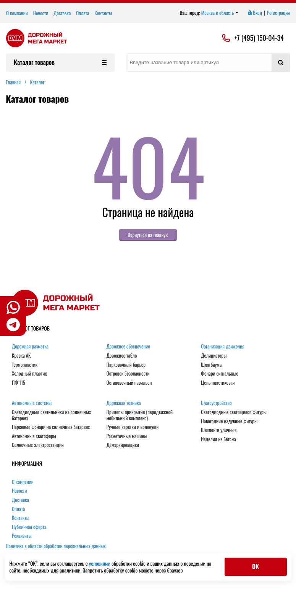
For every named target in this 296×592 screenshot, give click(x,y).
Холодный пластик (29, 374)
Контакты (103, 13)
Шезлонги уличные (218, 430)
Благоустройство (216, 403)
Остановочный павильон (129, 383)
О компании (17, 13)
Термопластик (24, 365)
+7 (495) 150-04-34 (259, 38)
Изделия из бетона (218, 439)
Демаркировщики (123, 445)
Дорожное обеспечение (128, 347)
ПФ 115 (18, 383)
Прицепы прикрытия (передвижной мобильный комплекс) (140, 415)
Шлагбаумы (211, 365)
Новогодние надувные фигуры (229, 421)
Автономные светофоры (34, 436)
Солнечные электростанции (38, 445)
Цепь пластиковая (218, 383)
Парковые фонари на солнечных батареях (51, 427)
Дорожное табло (122, 356)
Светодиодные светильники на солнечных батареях (51, 415)
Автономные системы (32, 403)
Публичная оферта (29, 527)
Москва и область (219, 13)
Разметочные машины (127, 436)
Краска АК (21, 356)
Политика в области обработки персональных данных (56, 546)
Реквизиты (22, 536)
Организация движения (222, 347)
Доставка (62, 13)
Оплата (82, 13)
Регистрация (278, 13)
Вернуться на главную (148, 235)
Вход (254, 13)
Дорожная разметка (30, 347)
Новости (41, 13)
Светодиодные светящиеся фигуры (234, 412)
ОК (255, 566)
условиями (100, 563)
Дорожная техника (124, 403)
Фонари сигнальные (219, 374)
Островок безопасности (128, 374)
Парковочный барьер (126, 365)
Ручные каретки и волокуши (133, 427)
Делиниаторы (213, 356)
